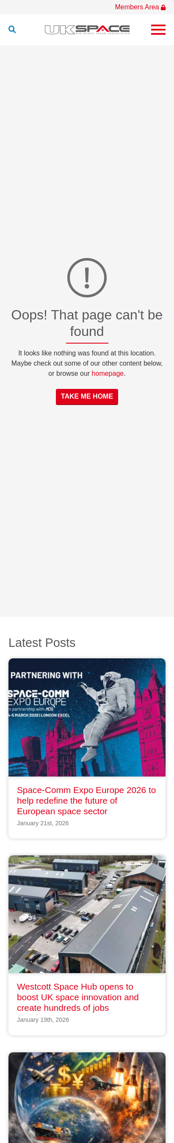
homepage (108, 373)
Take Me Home (87, 396)
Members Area (140, 7)
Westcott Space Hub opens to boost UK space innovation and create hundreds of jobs (78, 997)
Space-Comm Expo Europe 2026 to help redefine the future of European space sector (86, 800)
